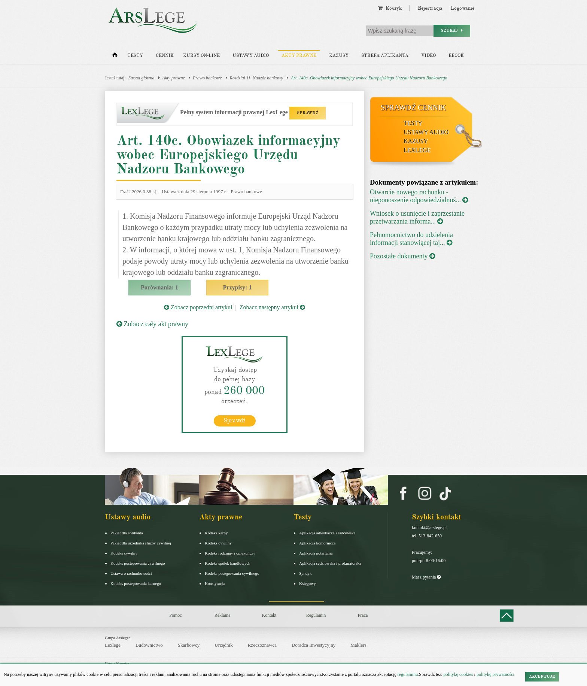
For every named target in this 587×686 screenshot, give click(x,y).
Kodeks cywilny (123, 553)
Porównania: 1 (159, 287)
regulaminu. (407, 674)
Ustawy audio (250, 55)
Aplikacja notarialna (316, 553)
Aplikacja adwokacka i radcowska (327, 533)
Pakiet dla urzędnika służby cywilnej (140, 543)
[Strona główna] (115, 56)
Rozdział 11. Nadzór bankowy (256, 78)
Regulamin (316, 615)
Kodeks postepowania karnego (135, 583)
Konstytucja (215, 583)
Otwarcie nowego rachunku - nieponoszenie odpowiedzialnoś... (419, 196)
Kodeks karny (216, 533)
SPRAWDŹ (307, 112)
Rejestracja (430, 8)
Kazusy (339, 55)
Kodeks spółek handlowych (227, 563)
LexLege (417, 150)
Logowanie (462, 8)
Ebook (456, 55)
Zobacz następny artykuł (272, 307)
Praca (363, 615)
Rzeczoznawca (262, 645)
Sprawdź (234, 420)
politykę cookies (458, 674)
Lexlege (113, 645)
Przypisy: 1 (237, 287)
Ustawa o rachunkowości (131, 573)
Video (428, 55)
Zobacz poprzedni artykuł (198, 307)
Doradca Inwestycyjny (313, 645)
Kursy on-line (201, 55)
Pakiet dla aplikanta (126, 533)
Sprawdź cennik (413, 107)
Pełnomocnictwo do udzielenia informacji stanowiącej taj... (411, 238)
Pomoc (175, 615)
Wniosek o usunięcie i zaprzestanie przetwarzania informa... (417, 217)
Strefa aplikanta (384, 55)
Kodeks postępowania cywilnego (137, 563)
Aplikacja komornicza (317, 543)
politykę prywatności (495, 674)
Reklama (223, 615)
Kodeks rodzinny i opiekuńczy (230, 553)
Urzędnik (223, 645)
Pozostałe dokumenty (402, 256)
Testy (135, 55)
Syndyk (305, 573)
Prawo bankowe (207, 78)
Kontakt (269, 615)
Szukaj (452, 30)
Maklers (358, 645)
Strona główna (141, 78)
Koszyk (390, 8)
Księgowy (307, 583)
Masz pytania (426, 577)
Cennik (165, 55)
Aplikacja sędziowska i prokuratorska (330, 563)
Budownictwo (149, 645)
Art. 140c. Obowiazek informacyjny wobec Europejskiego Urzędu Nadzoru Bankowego (369, 78)
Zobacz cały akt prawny (152, 324)
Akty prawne (299, 55)
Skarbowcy (189, 645)
